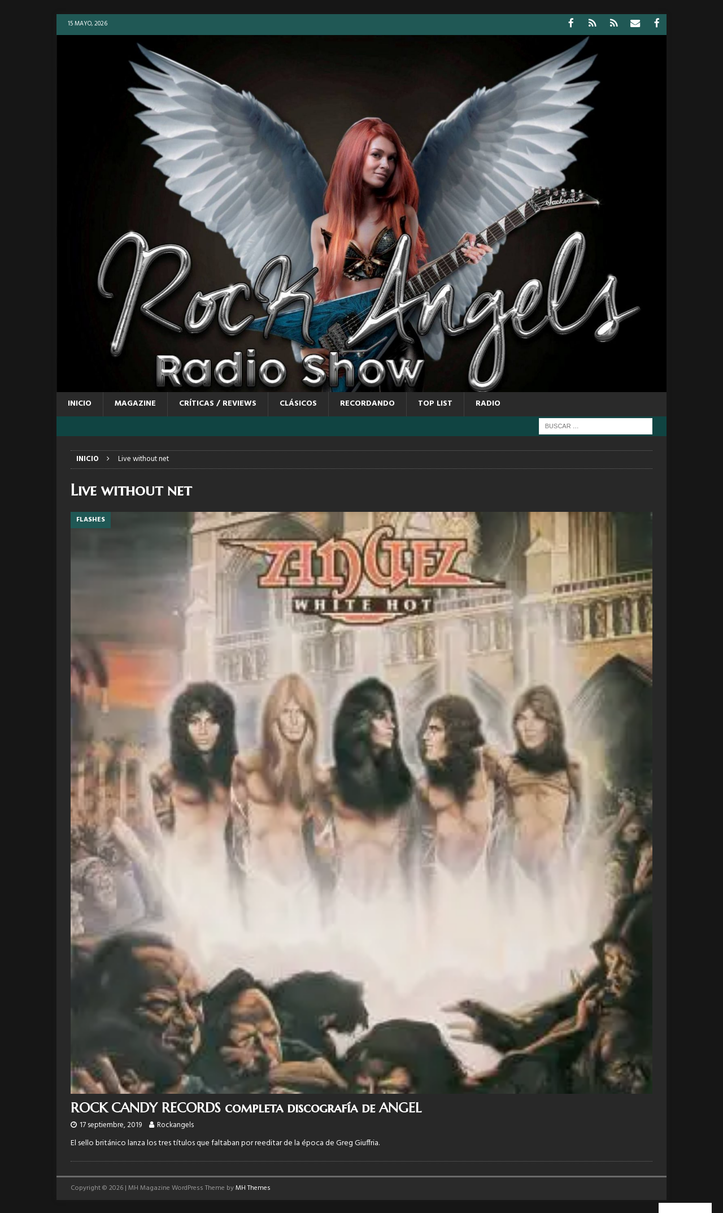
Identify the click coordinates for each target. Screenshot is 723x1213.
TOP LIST (435, 403)
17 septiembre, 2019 (111, 1125)
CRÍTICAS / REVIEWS (217, 403)
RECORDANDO (367, 403)
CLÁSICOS (298, 403)
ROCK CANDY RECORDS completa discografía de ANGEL (246, 1106)
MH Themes (253, 1187)
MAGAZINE (135, 403)
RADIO (488, 403)
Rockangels (175, 1125)
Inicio (80, 403)
